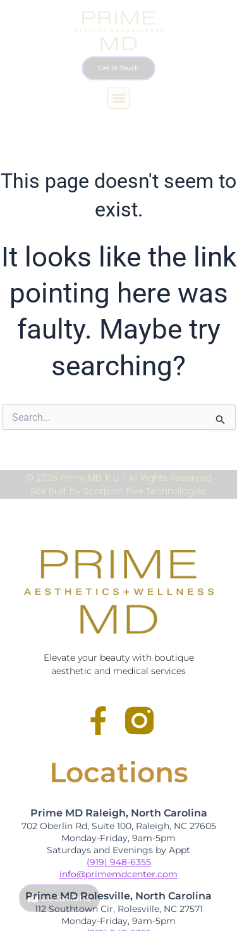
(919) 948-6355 (119, 862)
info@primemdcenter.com (118, 874)
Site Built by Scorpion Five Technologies (118, 491)
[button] (118, 98)
